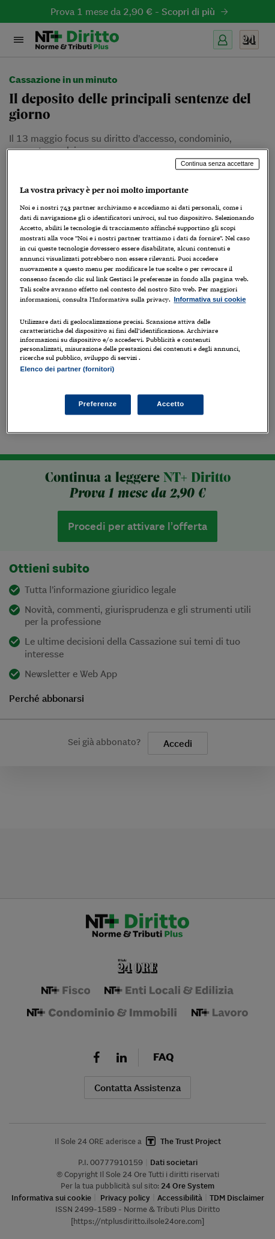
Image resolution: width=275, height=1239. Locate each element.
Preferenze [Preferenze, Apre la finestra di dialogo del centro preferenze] (98, 403)
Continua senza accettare (217, 164)
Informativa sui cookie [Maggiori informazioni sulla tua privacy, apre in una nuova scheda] (210, 299)
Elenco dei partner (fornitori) (67, 369)
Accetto (170, 403)
